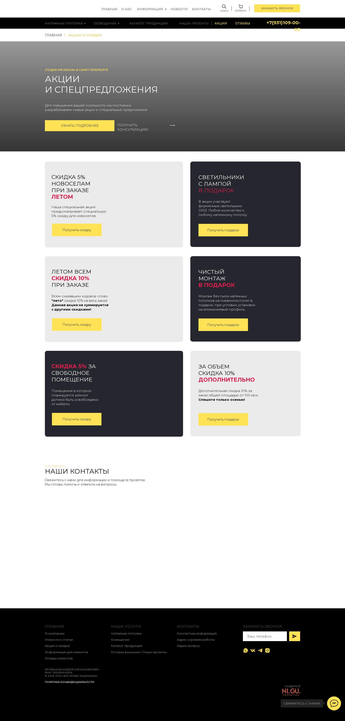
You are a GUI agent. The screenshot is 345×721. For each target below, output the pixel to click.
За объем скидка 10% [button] (226, 373)
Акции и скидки (57, 646)
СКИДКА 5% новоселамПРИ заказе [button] (70, 187)
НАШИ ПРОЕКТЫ (194, 23)
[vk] (253, 650)
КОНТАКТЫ (201, 9)
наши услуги (126, 626)
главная (54, 626)
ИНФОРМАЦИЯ (150, 9)
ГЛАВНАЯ (109, 9)
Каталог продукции (126, 646)
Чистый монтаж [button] (216, 278)
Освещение (120, 640)
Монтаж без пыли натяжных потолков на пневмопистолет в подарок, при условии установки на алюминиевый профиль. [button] (226, 302)
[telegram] (260, 650)
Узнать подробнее (80, 125)
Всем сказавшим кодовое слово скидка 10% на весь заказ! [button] (79, 302)
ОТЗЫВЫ (242, 23)
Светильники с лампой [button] (221, 184)
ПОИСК (224, 10)
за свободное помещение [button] (73, 373)
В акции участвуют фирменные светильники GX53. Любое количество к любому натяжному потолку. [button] (223, 208)
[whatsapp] (245, 650)
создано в (292, 686)
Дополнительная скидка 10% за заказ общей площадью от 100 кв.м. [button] (228, 395)
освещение (105, 23)
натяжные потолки (64, 23)
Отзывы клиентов (59, 658)
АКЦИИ (221, 23)
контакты (188, 626)
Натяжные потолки (126, 633)
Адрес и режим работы (196, 640)
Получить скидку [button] (76, 230)
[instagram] (267, 650)
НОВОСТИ (179, 9)
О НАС (126, 9)
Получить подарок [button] (223, 230)
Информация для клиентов (66, 652)
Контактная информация (197, 633)
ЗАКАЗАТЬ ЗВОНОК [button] (277, 8)
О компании (54, 633)
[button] (173, 125)
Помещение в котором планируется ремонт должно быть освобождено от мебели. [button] (74, 397)
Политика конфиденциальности (69, 682)
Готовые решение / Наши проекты (139, 652)
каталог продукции (148, 23)
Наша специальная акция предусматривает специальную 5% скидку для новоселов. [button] (78, 211)
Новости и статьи (59, 640)
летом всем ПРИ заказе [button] (71, 278)
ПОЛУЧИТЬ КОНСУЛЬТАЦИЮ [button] (132, 127)
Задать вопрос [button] (188, 646)
